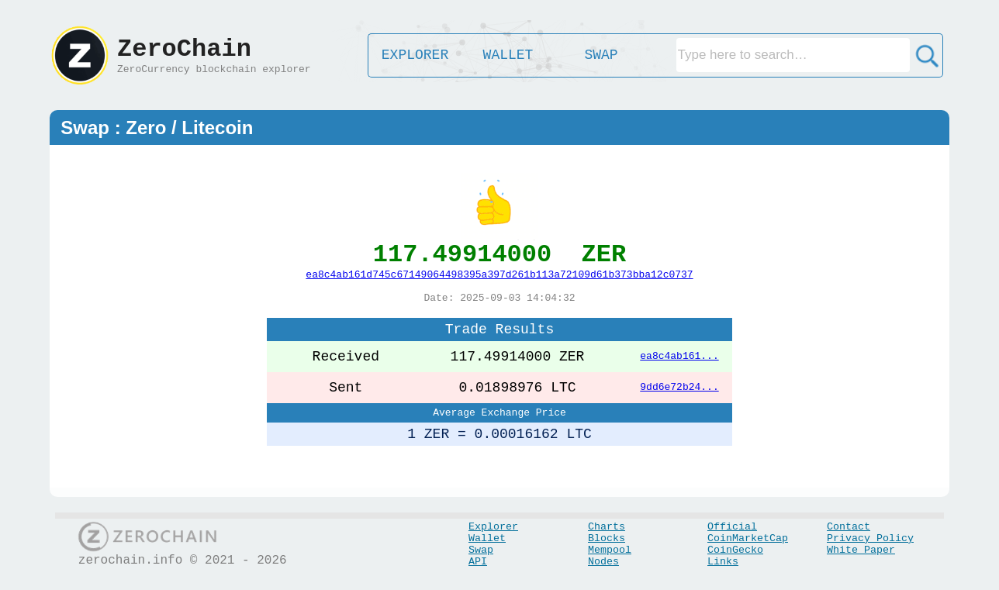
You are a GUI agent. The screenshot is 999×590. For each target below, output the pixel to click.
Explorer (493, 527)
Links (722, 562)
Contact (848, 527)
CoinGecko (735, 550)
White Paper (861, 550)
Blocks (606, 538)
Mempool (609, 550)
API (477, 562)
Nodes (603, 562)
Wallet (487, 538)
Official (732, 527)
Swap (480, 550)
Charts (606, 527)
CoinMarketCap (747, 538)
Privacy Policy (870, 538)
